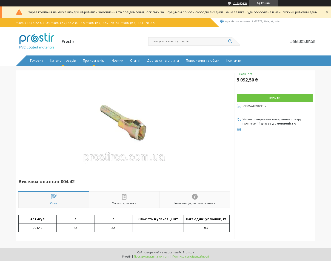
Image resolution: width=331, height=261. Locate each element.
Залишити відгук (303, 41)
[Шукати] (229, 41)
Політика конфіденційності (190, 256)
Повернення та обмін (202, 60)
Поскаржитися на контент (151, 256)
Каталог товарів (63, 60)
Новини (117, 60)
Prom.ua (188, 252)
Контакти (233, 60)
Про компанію (94, 60)
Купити (274, 98)
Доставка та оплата (163, 60)
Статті (135, 60)
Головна (36, 60)
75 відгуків (240, 3)
